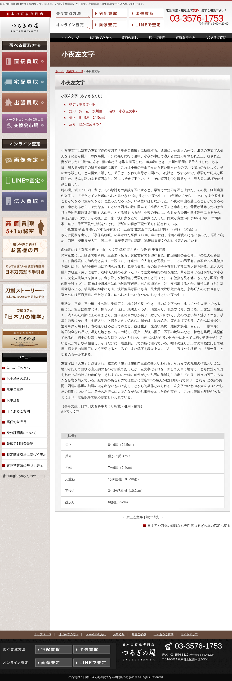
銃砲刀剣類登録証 (20, 444)
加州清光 (154, 517)
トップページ (42, 634)
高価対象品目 (17, 422)
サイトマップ (189, 634)
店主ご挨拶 (15, 389)
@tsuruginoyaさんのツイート (24, 476)
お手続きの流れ (18, 378)
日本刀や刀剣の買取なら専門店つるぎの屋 (110, 677)
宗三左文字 (133, 517)
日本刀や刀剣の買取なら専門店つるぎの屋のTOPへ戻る (189, 526)
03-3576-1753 (196, 18)
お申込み (13, 400)
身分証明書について (21, 433)
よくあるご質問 (18, 411)
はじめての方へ (18, 368)
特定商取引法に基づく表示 (26, 454)
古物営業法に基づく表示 (25, 465)
